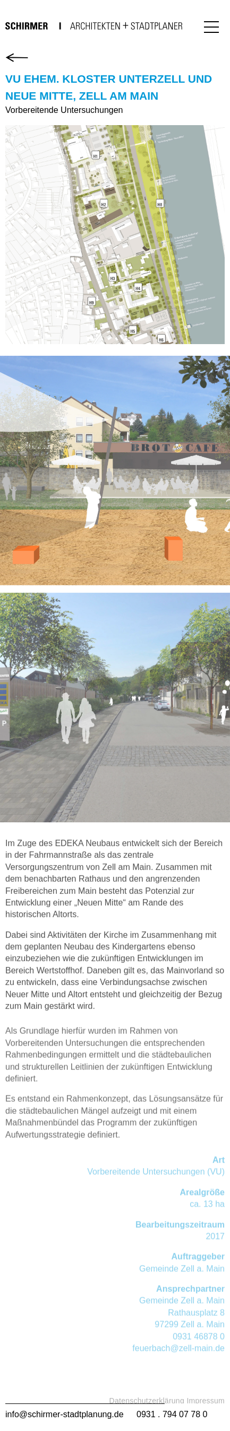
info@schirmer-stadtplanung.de (64, 1414)
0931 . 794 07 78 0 (172, 1414)
